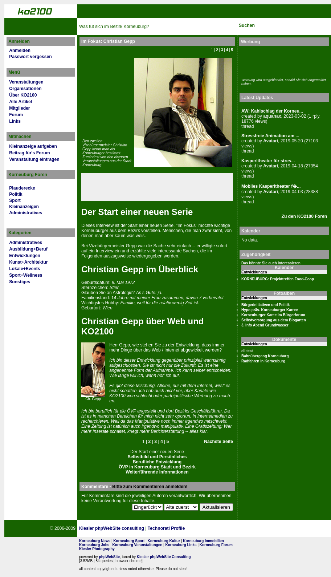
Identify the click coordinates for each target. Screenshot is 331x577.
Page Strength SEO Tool (217, 528)
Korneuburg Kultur (164, 541)
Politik (15, 194)
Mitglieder (19, 108)
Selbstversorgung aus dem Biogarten (273, 320)
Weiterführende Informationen (157, 472)
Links (15, 121)
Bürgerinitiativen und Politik (265, 305)
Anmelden (19, 50)
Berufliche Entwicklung (157, 461)
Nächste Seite (218, 441)
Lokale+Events (24, 268)
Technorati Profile (166, 528)
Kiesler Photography (97, 549)
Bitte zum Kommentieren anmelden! (149, 486)
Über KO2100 (23, 95)
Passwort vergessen (30, 56)
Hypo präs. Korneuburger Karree (269, 310)
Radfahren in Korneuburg (263, 361)
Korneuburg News (94, 541)
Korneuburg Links (181, 545)
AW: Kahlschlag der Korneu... (272, 111)
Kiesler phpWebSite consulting (111, 528)
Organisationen (25, 88)
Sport (15, 200)
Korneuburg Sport (128, 541)
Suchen (247, 25)
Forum (16, 114)
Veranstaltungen (26, 82)
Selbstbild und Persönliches (157, 456)
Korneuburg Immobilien (203, 541)
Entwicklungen (24, 255)
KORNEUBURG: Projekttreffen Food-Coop (277, 279)
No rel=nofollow (253, 528)
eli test (247, 351)
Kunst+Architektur (28, 262)
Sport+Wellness (25, 275)
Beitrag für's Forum (29, 152)
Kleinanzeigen (24, 206)
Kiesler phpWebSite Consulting (164, 557)
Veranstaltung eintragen (34, 159)
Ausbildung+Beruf (28, 249)
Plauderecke (22, 188)
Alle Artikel (20, 101)
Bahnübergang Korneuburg (265, 356)
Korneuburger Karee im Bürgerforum (273, 315)
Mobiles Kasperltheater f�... (271, 186)
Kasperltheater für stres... (268, 160)
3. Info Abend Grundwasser (265, 325)
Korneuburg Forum (216, 545)
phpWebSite (109, 557)
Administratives (25, 212)
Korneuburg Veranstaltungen (138, 545)
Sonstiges (19, 281)
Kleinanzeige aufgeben (33, 146)
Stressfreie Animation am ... (270, 135)
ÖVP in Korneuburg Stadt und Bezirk (157, 467)
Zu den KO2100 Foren (304, 216)
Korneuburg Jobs (94, 545)
